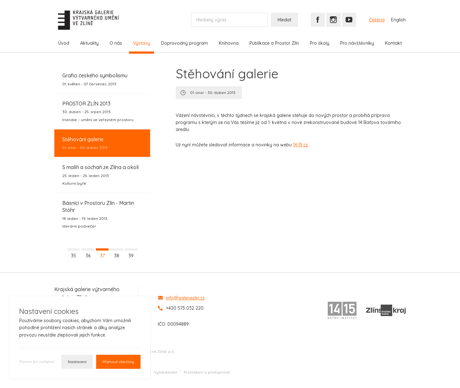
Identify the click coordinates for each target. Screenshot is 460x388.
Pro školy (319, 43)
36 (88, 256)
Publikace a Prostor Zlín (274, 43)
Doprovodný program (184, 43)
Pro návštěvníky (357, 43)
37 (102, 256)
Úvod (63, 43)
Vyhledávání (165, 372)
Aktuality (89, 43)
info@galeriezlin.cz (185, 298)
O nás (116, 43)
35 (73, 256)
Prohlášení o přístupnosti (207, 372)
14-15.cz (300, 145)
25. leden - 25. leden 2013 (100, 175)
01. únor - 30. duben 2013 (85, 143)
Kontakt (393, 43)
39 (131, 256)
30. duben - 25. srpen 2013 (98, 111)
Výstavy (141, 43)
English (398, 20)
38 (116, 256)
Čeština (377, 20)
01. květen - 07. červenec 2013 (94, 79)
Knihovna (229, 43)
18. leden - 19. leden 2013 (102, 214)
